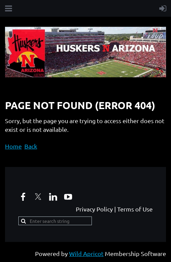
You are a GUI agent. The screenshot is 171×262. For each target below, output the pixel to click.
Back (30, 146)
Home (13, 146)
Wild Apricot (86, 253)
